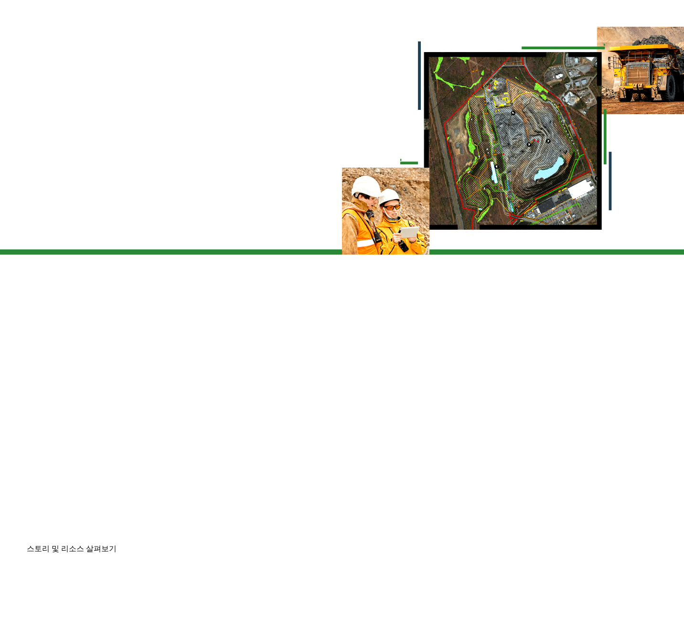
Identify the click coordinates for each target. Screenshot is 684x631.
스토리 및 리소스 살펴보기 (72, 548)
